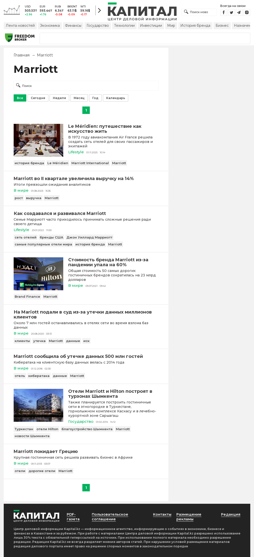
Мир (171, 25)
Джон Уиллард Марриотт (89, 237)
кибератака (39, 376)
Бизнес (222, 25)
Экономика (50, 25)
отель (20, 376)
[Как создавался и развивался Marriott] (86, 213)
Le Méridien (57, 163)
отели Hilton (47, 429)
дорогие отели (42, 471)
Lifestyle (76, 152)
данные (73, 341)
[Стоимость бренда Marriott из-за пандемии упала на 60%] (38, 289)
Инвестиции (151, 25)
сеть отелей (25, 237)
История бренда (195, 25)
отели (20, 471)
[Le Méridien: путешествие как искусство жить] (38, 155)
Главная (22, 55)
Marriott (119, 163)
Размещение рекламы (188, 516)
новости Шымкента (32, 436)
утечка (39, 341)
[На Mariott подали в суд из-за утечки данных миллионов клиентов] (86, 314)
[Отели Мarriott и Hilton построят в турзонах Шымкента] (38, 420)
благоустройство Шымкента (87, 429)
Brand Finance (27, 296)
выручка (33, 198)
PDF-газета (73, 516)
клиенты (22, 341)
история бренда (29, 163)
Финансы (73, 25)
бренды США (51, 237)
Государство (98, 25)
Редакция (230, 514)
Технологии (124, 25)
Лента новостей (20, 25)
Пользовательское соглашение (110, 516)
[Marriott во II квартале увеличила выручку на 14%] (86, 178)
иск (86, 341)
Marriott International (90, 163)
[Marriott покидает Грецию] (86, 451)
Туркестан (24, 429)
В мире (21, 190)
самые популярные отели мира (43, 244)
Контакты (162, 514)
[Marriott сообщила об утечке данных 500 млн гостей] (86, 356)
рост (19, 198)
